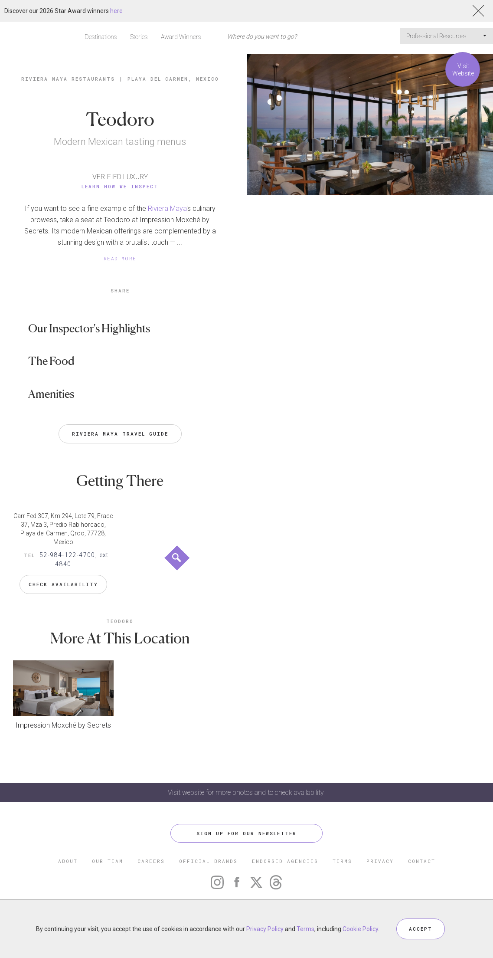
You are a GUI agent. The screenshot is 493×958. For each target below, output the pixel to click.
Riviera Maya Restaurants (68, 78)
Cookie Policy (360, 928)
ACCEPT (420, 928)
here (116, 10)
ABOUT (68, 861)
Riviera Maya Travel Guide (120, 433)
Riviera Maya (167, 208)
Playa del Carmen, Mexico (173, 78)
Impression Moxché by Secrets (63, 725)
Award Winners (181, 36)
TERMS (342, 861)
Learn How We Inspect (120, 186)
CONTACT (421, 861)
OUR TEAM (107, 861)
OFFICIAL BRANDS (208, 861)
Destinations (101, 36)
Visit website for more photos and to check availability (247, 792)
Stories (139, 36)
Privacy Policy (265, 928)
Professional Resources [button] (446, 36)
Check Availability (63, 584)
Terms (305, 928)
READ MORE (120, 258)
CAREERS (151, 861)
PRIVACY (380, 861)
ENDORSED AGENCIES (285, 861)
